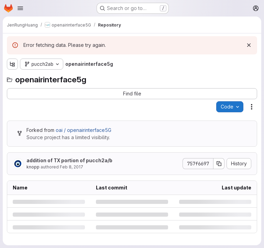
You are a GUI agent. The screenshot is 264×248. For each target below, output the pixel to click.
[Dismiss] (249, 45)
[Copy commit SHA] (218, 163)
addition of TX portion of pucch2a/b (69, 160)
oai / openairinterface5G (83, 130)
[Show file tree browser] (12, 64)
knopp (33, 166)
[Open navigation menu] (20, 8)
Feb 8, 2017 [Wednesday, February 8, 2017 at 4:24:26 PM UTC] (71, 166)
